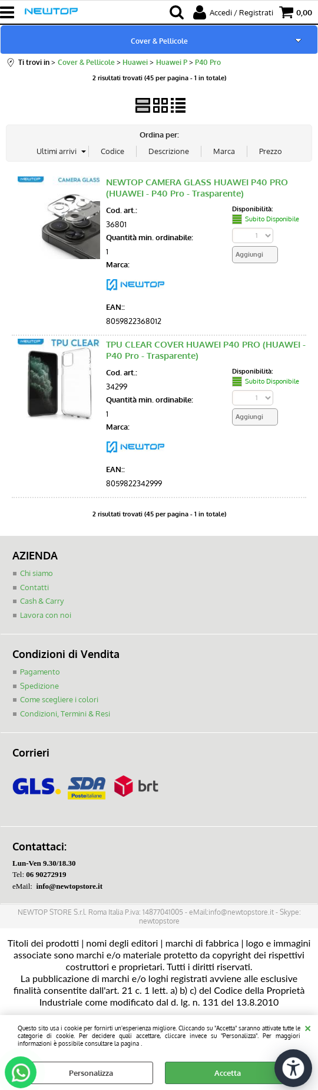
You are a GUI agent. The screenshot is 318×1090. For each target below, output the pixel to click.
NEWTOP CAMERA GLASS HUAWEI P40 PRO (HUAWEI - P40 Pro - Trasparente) (197, 187)
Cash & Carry (42, 600)
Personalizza (91, 1073)
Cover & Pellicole (159, 40)
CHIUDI (307, 1027)
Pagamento (40, 671)
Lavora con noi (45, 615)
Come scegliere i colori (59, 699)
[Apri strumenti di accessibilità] (293, 1068)
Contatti (34, 587)
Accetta (227, 1073)
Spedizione (39, 685)
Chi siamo (36, 573)
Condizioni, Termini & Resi (65, 713)
